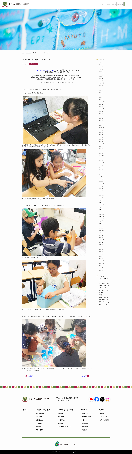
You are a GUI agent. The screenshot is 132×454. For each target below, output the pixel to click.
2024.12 (100, 71)
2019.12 (100, 200)
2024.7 (100, 83)
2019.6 (100, 214)
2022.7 (100, 134)
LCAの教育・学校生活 (65, 410)
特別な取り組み (102, 297)
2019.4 (100, 218)
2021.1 (100, 176)
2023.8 (100, 106)
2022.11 (100, 125)
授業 (100, 295)
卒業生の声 (85, 426)
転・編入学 (85, 413)
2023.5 (100, 113)
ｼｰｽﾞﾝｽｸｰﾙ (101, 288)
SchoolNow (28, 53)
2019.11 (100, 202)
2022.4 (100, 141)
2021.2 (100, 174)
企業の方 (114, 4)
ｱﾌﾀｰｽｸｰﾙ (101, 281)
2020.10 (100, 183)
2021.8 (100, 160)
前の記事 (30, 376)
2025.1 (100, 69)
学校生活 (60, 413)
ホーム (25, 410)
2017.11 (100, 258)
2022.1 (100, 148)
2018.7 (100, 239)
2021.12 (100, 151)
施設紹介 (38, 426)
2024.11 (100, 73)
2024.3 (100, 90)
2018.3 (100, 249)
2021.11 (100, 153)
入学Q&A (84, 420)
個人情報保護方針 (104, 420)
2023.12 (100, 97)
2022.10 (100, 127)
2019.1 (100, 225)
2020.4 (100, 193)
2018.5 (100, 244)
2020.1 (100, 197)
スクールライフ (102, 290)
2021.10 (100, 155)
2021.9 (100, 158)
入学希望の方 (101, 4)
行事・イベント (102, 299)
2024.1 (100, 94)
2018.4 (100, 246)
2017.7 (100, 267)
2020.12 (100, 179)
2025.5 (100, 62)
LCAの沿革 (39, 417)
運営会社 (102, 413)
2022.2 (100, 146)
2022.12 (100, 122)
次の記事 (84, 376)
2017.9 (100, 263)
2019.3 (100, 221)
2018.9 (100, 235)
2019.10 (100, 204)
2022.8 (100, 132)
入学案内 (84, 410)
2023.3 (100, 118)
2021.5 (100, 167)
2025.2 (100, 66)
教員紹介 (60, 423)
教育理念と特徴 (40, 413)
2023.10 (100, 101)
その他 (100, 292)
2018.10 (100, 232)
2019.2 (100, 223)
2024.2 (100, 92)
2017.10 (100, 260)
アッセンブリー (102, 278)
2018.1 (100, 254)
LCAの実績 (85, 423)
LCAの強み (39, 423)
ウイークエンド (33, 64)
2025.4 (100, 64)
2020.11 (100, 181)
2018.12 (100, 228)
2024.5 (100, 85)
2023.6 (100, 111)
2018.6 (100, 242)
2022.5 (100, 139)
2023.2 (100, 120)
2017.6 (100, 270)
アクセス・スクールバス (64, 426)
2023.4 (100, 116)
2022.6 (100, 137)
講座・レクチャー (103, 302)
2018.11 (100, 230)
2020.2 (100, 195)
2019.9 (100, 207)
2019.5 (100, 216)
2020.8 (100, 188)
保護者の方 (108, 4)
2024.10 (100, 76)
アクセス (102, 410)
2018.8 (100, 237)
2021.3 (100, 172)
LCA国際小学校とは (42, 410)
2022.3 (100, 144)
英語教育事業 (39, 430)
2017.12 (100, 256)
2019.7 (100, 211)
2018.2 (100, 251)
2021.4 (100, 169)
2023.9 (100, 104)
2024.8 (100, 80)
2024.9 (100, 78)
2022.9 (100, 129)
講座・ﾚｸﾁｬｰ (102, 304)
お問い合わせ (120, 4)
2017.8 (100, 265)
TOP (23, 53)
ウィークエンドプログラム (44, 70)
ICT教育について (62, 420)
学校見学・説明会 (86, 417)
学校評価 (84, 430)
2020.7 (100, 190)
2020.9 (100, 186)
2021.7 (100, 162)
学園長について (40, 420)
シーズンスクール (103, 285)
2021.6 (100, 165)
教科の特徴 (61, 417)
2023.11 (100, 99)
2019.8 (100, 209)
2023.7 (100, 108)
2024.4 (100, 87)
